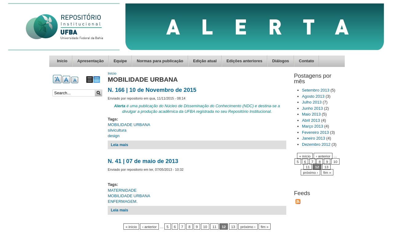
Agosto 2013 (313, 96)
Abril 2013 (311, 120)
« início (131, 227)
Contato (306, 61)
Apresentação (90, 61)
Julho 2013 (312, 102)
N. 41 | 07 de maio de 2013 (143, 161)
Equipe (120, 61)
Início (62, 61)
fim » (264, 227)
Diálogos (280, 61)
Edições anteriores (244, 61)
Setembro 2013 (315, 90)
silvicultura (117, 130)
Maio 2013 (311, 114)
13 (233, 227)
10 (205, 227)
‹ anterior (149, 227)
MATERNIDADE (122, 190)
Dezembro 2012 (316, 144)
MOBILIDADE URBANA (129, 124)
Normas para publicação (160, 61)
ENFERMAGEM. (123, 201)
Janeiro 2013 (313, 138)
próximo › (247, 227)
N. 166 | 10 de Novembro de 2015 (152, 90)
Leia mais (119, 145)
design (113, 135)
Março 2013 (312, 126)
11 (214, 227)
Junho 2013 (312, 108)
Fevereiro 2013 (315, 132)
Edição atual (205, 61)
